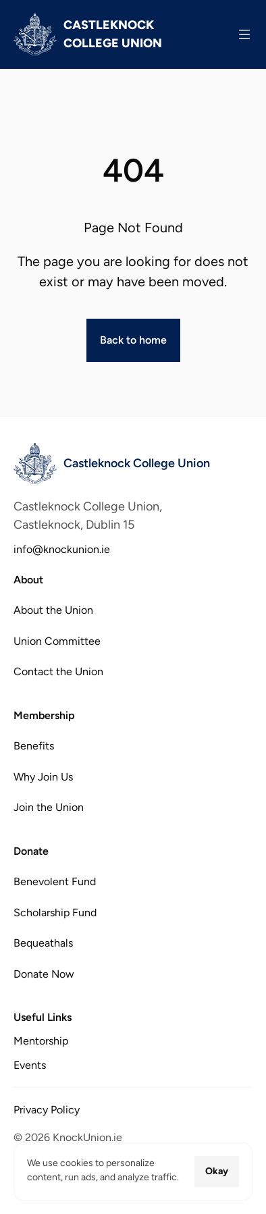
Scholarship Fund (55, 911)
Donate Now (44, 973)
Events (30, 1065)
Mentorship (41, 1040)
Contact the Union (58, 671)
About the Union (53, 610)
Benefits (34, 745)
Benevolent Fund (55, 881)
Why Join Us (43, 776)
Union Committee (57, 641)
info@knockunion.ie (62, 549)
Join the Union (49, 807)
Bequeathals (43, 942)
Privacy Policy (47, 1109)
